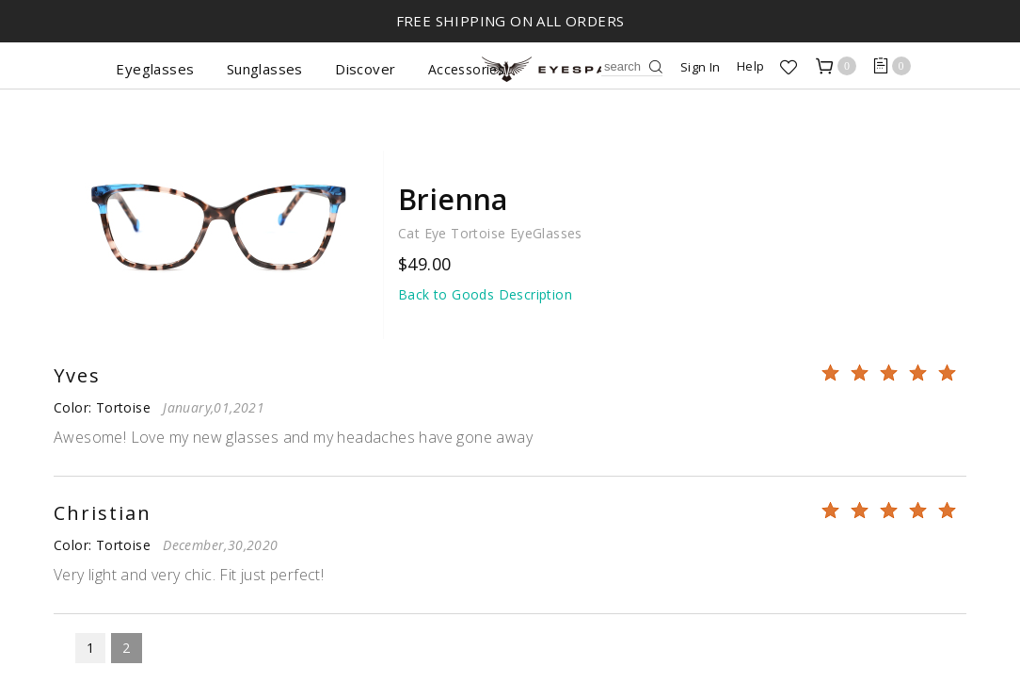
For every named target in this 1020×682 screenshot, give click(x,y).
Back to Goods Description (485, 294)
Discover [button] (365, 68)
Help (751, 65)
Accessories (466, 69)
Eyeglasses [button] (155, 68)
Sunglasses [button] (265, 68)
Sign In (700, 66)
